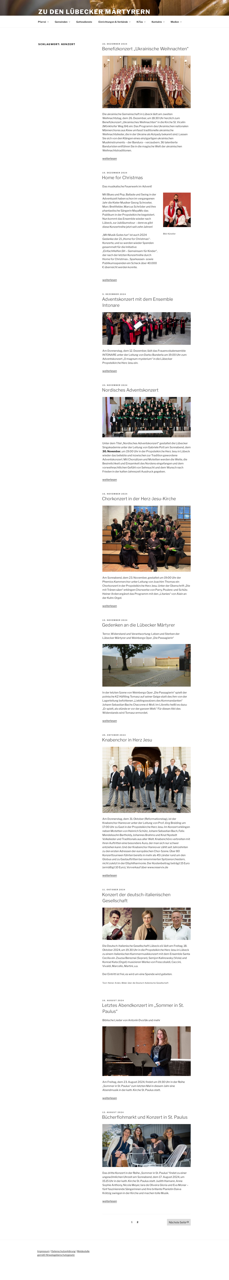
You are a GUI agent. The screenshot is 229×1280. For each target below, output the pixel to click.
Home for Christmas (122, 177)
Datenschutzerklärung (63, 1251)
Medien (176, 21)
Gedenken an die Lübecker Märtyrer (138, 625)
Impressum (43, 1251)
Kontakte (158, 21)
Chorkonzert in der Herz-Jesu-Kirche (139, 498)
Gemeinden (63, 21)
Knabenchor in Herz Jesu (127, 739)
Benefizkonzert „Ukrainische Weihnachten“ (145, 48)
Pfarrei (43, 21)
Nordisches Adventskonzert (130, 390)
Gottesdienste (84, 21)
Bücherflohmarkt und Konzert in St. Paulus (145, 1117)
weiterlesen (109, 158)
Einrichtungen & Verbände (114, 21)
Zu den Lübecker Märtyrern (94, 11)
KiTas (141, 21)
